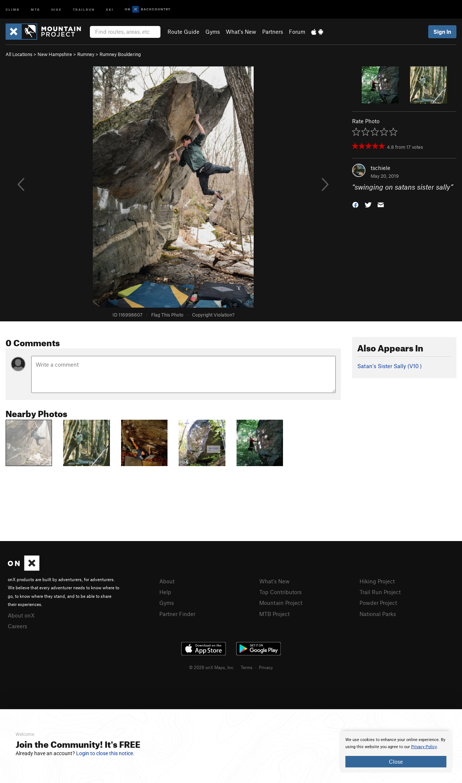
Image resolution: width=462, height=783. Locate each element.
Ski (110, 9)
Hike (56, 9)
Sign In (442, 31)
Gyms (212, 31)
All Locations (19, 54)
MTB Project (274, 613)
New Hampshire (55, 54)
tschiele (380, 167)
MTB (35, 9)
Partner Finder (177, 613)
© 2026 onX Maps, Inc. (211, 667)
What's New (241, 31)
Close (396, 761)
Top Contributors (280, 592)
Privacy (266, 667)
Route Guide (183, 31)
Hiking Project (377, 581)
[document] (395, 751)
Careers (17, 626)
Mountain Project (280, 602)
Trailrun (84, 9)
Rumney (85, 54)
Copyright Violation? (213, 315)
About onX (21, 615)
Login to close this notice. (105, 753)
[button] (355, 204)
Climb (13, 9)
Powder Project (378, 602)
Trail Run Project (380, 592)
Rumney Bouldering (120, 54)
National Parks (377, 613)
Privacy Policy (424, 746)
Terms (247, 667)
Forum (297, 31)
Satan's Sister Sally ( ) (389, 366)
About (167, 581)
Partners (272, 31)
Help (165, 592)
